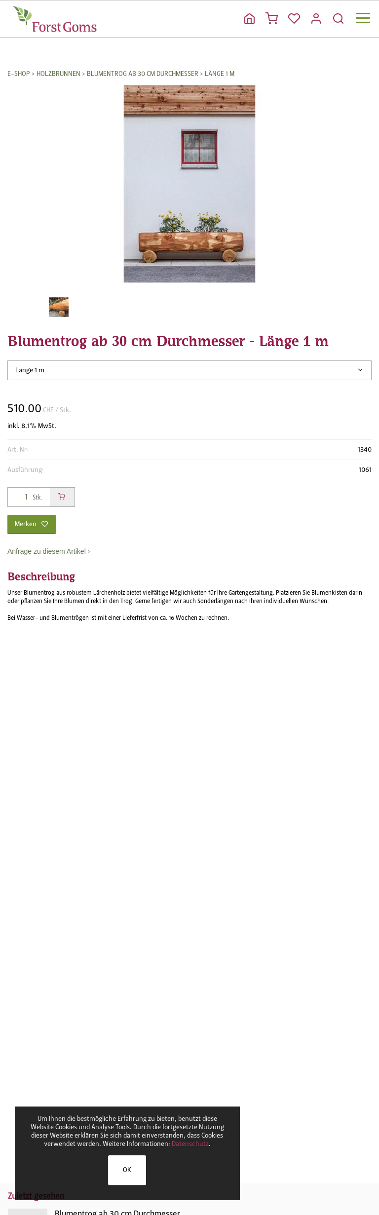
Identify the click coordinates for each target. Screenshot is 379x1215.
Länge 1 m (219, 74)
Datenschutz (190, 1144)
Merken (31, 524)
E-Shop (18, 74)
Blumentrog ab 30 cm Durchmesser (142, 74)
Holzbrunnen (58, 74)
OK (127, 1170)
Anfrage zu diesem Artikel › (48, 551)
